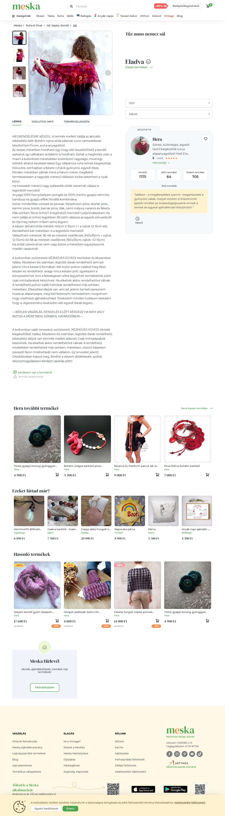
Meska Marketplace (76, 753)
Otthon (144, 16)
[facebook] (169, 754)
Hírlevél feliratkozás (24, 741)
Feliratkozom (44, 687)
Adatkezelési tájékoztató (130, 771)
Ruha (60, 16)
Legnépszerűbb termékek (29, 753)
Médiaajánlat (72, 765)
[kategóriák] (23, 16)
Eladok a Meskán (74, 747)
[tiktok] (200, 754)
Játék (70, 16)
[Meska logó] (189, 732)
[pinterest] (184, 754)
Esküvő (156, 16)
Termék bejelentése (27, 377)
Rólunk (119, 741)
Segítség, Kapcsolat (76, 771)
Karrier (119, 747)
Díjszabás (69, 759)
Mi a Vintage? (72, 741)
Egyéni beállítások (46, 808)
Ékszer (40, 16)
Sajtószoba (121, 753)
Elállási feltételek (125, 765)
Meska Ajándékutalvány (27, 747)
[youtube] (192, 754)
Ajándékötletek (22, 765)
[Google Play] (143, 789)
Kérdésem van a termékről (32, 372)
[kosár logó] (208, 6)
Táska (50, 16)
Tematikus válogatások (26, 771)
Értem (70, 808)
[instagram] (177, 754)
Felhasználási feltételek (130, 759)
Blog (180, 16)
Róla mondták (169, 186)
